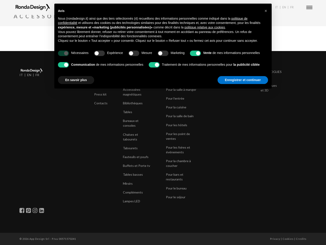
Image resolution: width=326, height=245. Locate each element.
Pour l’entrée (175, 98)
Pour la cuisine (176, 107)
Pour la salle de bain (180, 116)
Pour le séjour (175, 197)
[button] (265, 10)
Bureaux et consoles (131, 123)
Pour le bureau (176, 188)
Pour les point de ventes (178, 136)
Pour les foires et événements (178, 149)
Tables (127, 112)
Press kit (100, 94)
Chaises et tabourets (130, 137)
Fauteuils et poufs (136, 157)
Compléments (133, 192)
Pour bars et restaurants (174, 177)
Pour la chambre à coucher (178, 163)
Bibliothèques (133, 103)
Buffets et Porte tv (136, 166)
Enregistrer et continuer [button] (243, 80)
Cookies (288, 238)
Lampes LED (131, 201)
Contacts (101, 103)
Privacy (275, 238)
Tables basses (133, 174)
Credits (301, 238)
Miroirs (128, 183)
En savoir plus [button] (76, 80)
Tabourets (130, 148)
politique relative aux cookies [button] (205, 27)
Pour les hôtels (176, 125)
